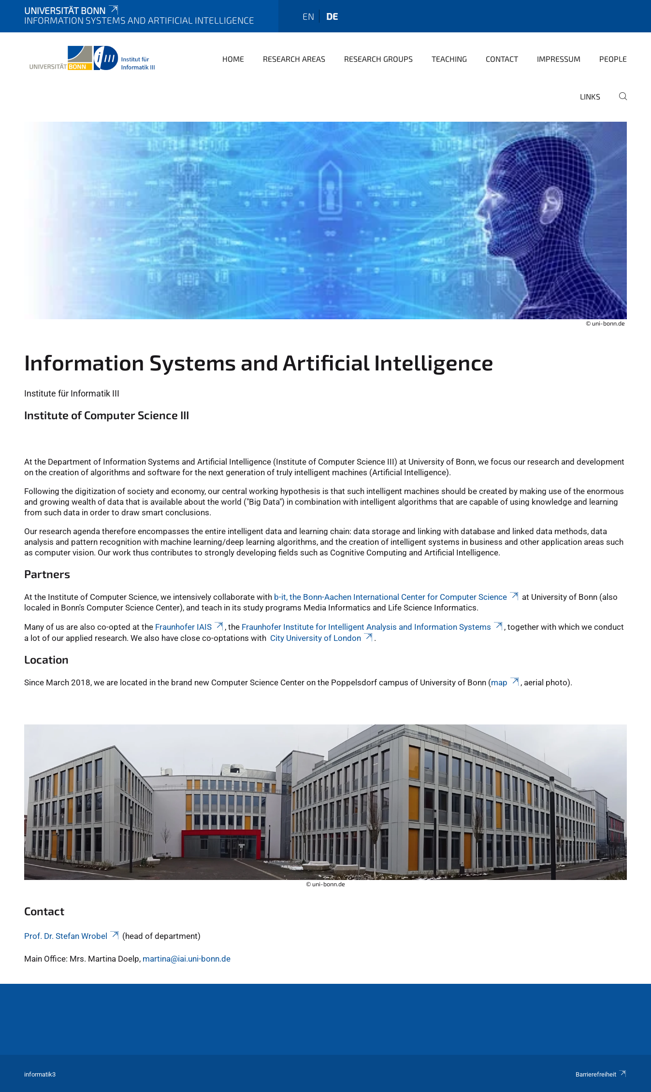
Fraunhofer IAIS (190, 627)
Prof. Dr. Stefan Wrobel (72, 936)
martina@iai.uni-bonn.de (187, 959)
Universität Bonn (72, 10)
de (332, 16)
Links (590, 96)
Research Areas (294, 58)
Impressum (558, 58)
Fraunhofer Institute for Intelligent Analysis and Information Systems (373, 627)
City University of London (322, 638)
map (506, 682)
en (308, 16)
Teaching (449, 58)
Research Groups (378, 58)
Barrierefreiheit (601, 1074)
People (613, 58)
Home (233, 58)
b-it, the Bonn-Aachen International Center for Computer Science (397, 597)
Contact (502, 58)
